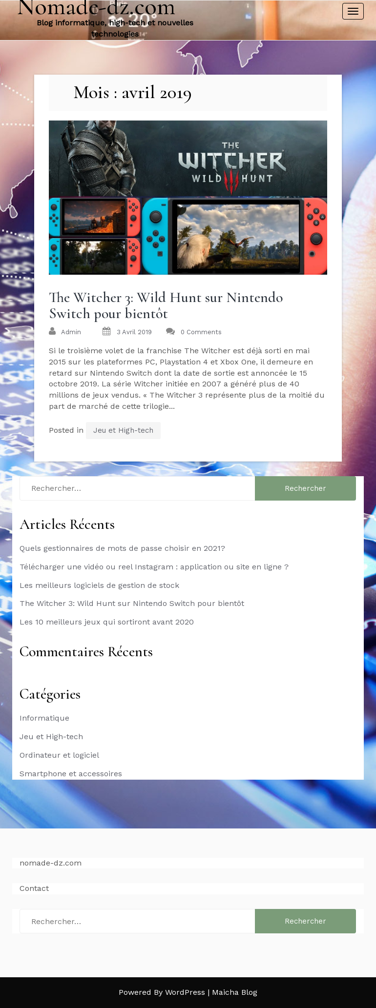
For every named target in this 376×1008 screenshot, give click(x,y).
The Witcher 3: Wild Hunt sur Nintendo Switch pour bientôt (166, 305)
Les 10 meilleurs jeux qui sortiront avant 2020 (107, 621)
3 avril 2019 (134, 332)
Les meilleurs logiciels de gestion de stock (99, 585)
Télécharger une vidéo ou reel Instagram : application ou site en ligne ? (154, 566)
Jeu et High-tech (123, 430)
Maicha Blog (234, 992)
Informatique (44, 718)
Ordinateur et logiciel (59, 755)
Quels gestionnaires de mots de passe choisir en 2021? (122, 548)
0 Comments (201, 332)
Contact (34, 888)
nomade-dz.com (51, 862)
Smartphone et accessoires (71, 773)
